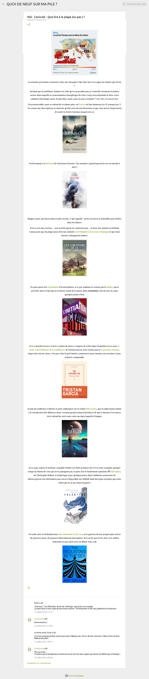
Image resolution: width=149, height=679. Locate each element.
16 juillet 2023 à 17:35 (43, 612)
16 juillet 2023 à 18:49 (43, 626)
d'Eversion (91, 409)
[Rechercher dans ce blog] (135, 4)
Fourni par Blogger (74, 676)
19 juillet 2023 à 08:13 (43, 642)
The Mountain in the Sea (70, 534)
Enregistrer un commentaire (39, 663)
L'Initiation (53, 287)
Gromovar (38, 619)
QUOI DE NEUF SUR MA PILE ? (32, 4)
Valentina (116, 471)
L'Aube (110, 287)
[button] (28, 24)
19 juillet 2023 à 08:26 (43, 657)
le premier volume (110, 350)
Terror (82, 104)
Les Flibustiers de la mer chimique (91, 232)
